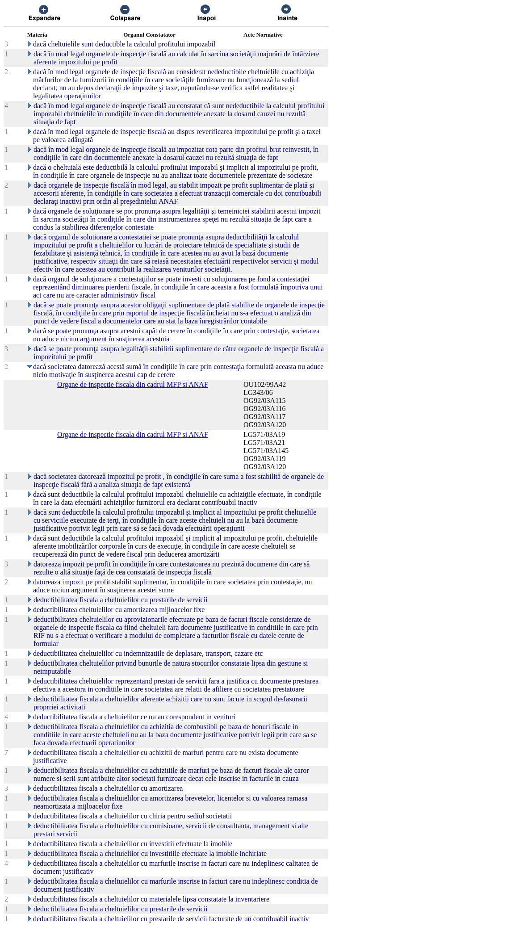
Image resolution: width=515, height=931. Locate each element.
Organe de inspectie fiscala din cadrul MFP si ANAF (132, 384)
